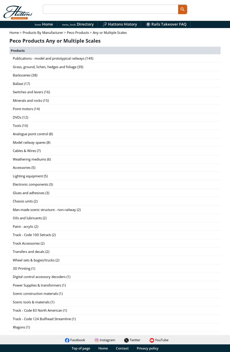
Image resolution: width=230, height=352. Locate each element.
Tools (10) (20, 125)
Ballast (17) (21, 83)
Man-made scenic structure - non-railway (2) (47, 209)
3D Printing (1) (24, 268)
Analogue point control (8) (33, 134)
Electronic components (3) (33, 184)
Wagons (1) (21, 327)
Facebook (75, 340)
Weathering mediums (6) (32, 159)
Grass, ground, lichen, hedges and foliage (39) (48, 67)
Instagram (104, 340)
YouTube (159, 340)
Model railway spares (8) (31, 142)
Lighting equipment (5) (30, 176)
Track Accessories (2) (28, 243)
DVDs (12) (20, 117)
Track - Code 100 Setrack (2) (34, 234)
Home (44, 24)
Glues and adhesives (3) (31, 193)
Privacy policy (147, 348)
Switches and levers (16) (31, 92)
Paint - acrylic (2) (25, 226)
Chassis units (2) (25, 201)
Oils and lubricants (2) (29, 218)
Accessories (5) (24, 167)
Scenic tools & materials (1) (33, 302)
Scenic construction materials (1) (38, 293)
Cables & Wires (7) (27, 150)
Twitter (132, 340)
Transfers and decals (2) (31, 251)
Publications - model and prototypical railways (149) (53, 58)
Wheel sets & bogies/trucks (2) (36, 260)
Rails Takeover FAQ (166, 24)
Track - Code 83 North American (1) (40, 310)
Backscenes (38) (25, 75)
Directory (77, 24)
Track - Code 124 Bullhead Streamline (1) (44, 319)
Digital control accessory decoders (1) (41, 276)
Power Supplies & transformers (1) (39, 285)
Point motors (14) (26, 108)
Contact (122, 348)
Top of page (81, 348)
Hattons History (120, 24)
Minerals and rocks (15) (31, 100)
